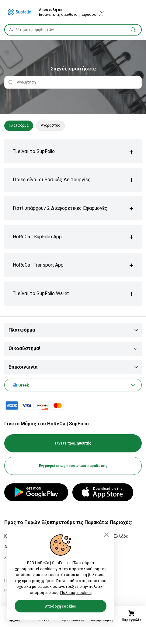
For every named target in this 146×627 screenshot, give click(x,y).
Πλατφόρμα (19, 125)
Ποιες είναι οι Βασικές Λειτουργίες (52, 179)
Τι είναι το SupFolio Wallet (41, 293)
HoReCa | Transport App (38, 265)
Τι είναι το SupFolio (34, 151)
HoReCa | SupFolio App (37, 237)
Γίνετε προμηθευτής (73, 443)
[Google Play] (36, 492)
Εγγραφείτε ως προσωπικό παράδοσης (73, 466)
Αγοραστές (50, 125)
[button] (133, 29)
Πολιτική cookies (76, 592)
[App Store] (102, 492)
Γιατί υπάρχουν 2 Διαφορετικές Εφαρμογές (60, 208)
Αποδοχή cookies (60, 606)
